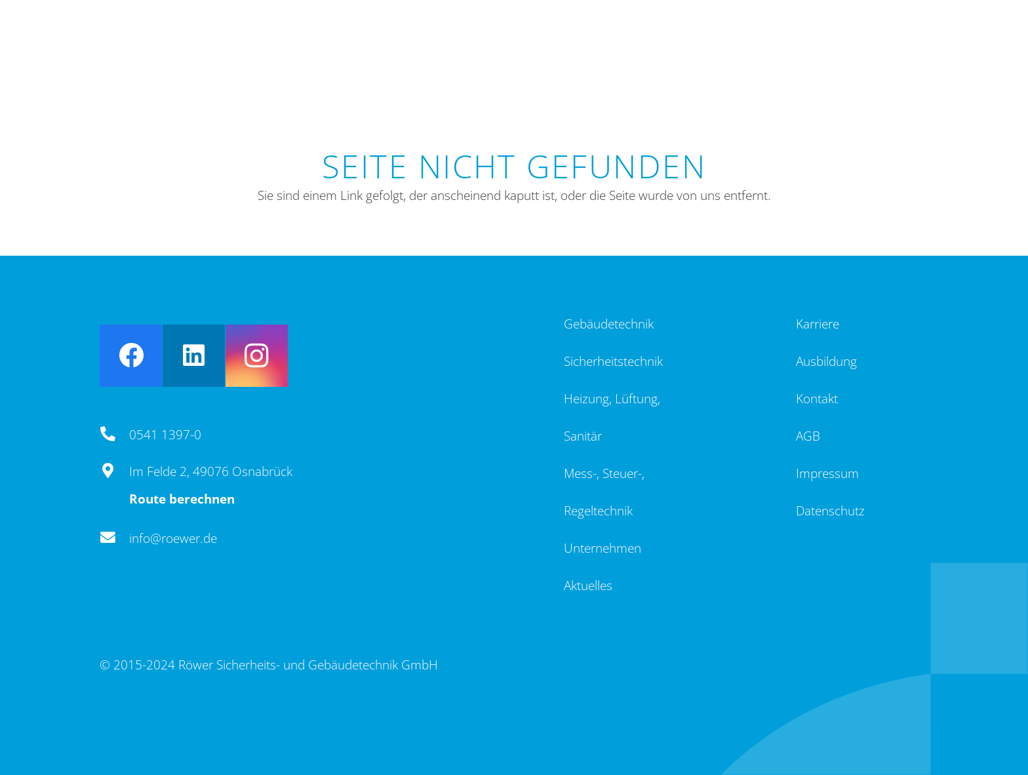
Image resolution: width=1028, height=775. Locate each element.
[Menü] (903, 49)
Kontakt (817, 398)
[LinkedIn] (194, 356)
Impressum (827, 473)
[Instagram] (257, 356)
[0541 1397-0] (114, 434)
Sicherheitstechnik (613, 361)
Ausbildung (826, 361)
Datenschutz (830, 510)
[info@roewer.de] (114, 538)
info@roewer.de (173, 538)
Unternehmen (602, 548)
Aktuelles (588, 585)
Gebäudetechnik (609, 323)
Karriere (817, 323)
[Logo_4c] (163, 49)
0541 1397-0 (165, 434)
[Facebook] (131, 356)
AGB (808, 436)
